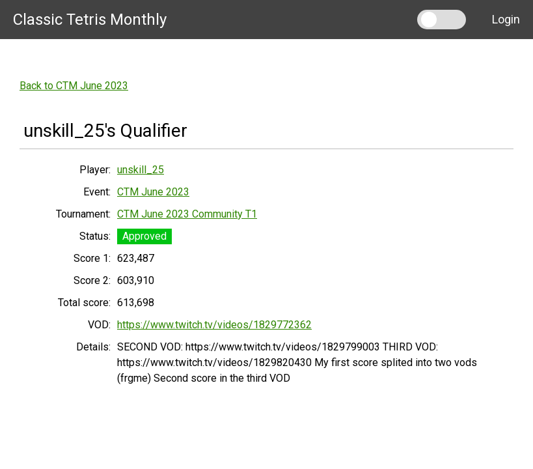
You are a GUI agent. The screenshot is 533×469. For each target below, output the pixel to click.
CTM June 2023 (153, 192)
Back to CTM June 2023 (74, 85)
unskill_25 (140, 169)
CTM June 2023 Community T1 (187, 214)
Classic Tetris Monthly (90, 19)
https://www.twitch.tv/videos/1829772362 (214, 325)
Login (506, 19)
